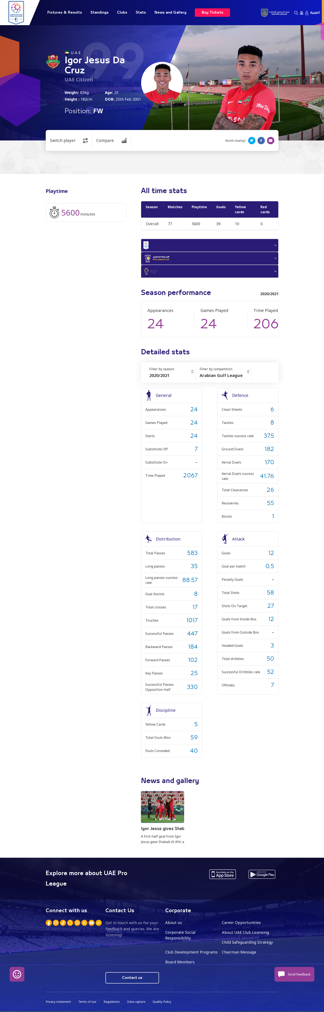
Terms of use (87, 1002)
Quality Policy (162, 1002)
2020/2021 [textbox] (159, 375)
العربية (315, 12)
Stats (141, 12)
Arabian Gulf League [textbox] (221, 375)
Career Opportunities (241, 922)
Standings (99, 12)
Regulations (112, 1002)
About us (173, 922)
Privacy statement (58, 1002)
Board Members (180, 961)
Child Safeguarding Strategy (247, 942)
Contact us (132, 978)
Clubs (122, 12)
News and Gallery (170, 12)
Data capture (136, 1002)
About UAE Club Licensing (245, 932)
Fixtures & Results (64, 12)
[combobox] (172, 375)
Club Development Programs (191, 952)
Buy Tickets (212, 12)
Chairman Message (239, 952)
